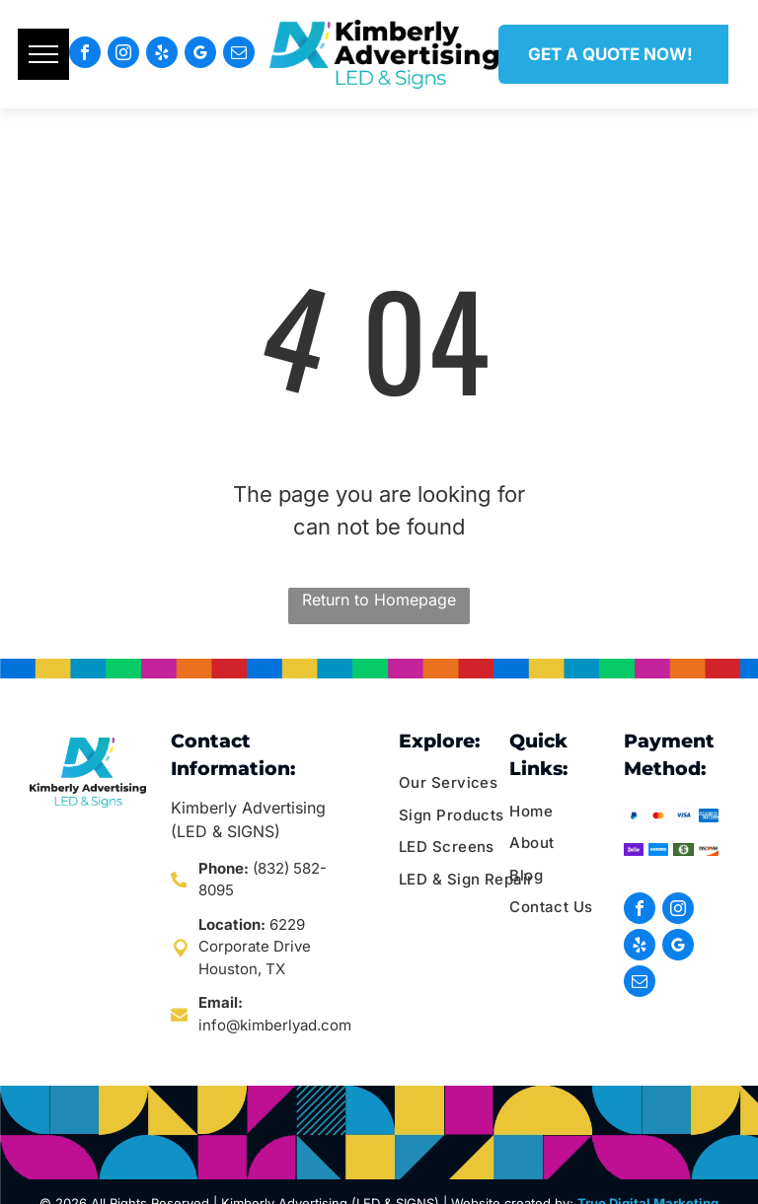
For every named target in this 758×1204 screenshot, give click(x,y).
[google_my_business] (200, 54)
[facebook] (85, 54)
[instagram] (123, 54)
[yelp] (162, 54)
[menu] (43, 54)
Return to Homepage (379, 599)
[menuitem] (474, 783)
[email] (239, 54)
